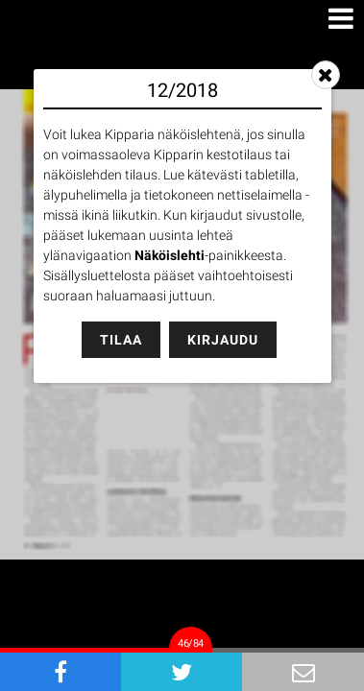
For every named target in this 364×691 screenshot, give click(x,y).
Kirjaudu (222, 339)
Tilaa (121, 339)
